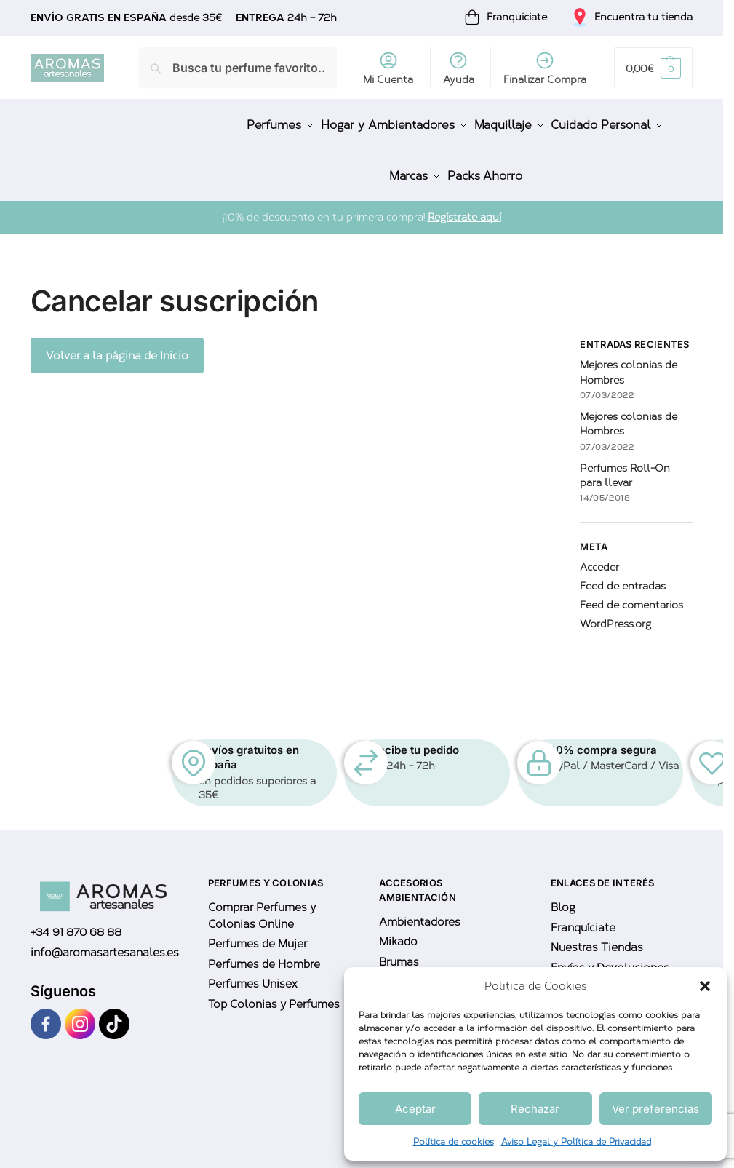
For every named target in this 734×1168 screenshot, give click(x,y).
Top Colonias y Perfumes (274, 991)
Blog (563, 895)
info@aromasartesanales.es (105, 939)
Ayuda (458, 68)
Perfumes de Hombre (264, 951)
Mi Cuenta (388, 68)
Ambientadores (419, 908)
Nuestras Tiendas (597, 935)
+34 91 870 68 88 (76, 919)
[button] (705, 986)
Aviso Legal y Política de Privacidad (576, 1142)
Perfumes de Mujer (257, 931)
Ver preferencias (655, 1109)
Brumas (399, 949)
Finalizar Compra (544, 68)
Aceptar (415, 1109)
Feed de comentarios (631, 593)
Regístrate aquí (464, 205)
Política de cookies (453, 1142)
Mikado (398, 929)
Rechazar (535, 1109)
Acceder (599, 555)
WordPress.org (615, 611)
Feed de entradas (623, 574)
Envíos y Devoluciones (610, 954)
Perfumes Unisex (252, 971)
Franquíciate (583, 914)
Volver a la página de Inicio (117, 342)
